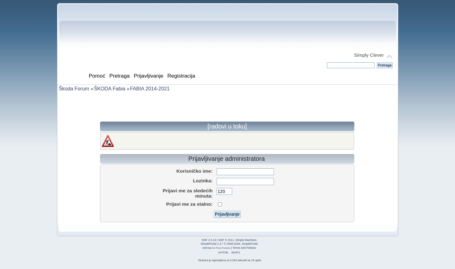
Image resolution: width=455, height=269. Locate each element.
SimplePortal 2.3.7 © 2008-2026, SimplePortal (229, 243)
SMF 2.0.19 (209, 240)
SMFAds (207, 248)
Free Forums (223, 248)
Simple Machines (245, 240)
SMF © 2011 (226, 240)
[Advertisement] (227, 108)
